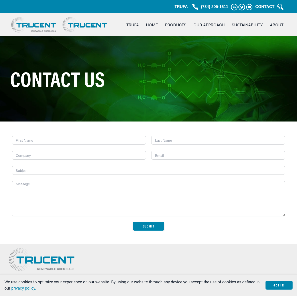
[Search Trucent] (280, 7)
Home (152, 24)
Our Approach (209, 24)
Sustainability (247, 24)
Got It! (279, 285)
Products (175, 24)
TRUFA (181, 6)
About (276, 24)
